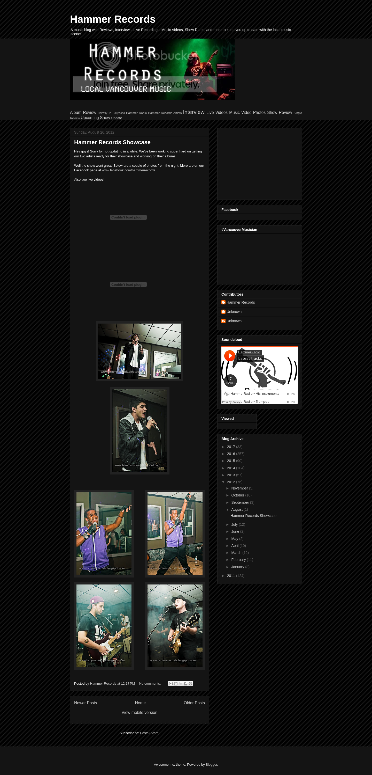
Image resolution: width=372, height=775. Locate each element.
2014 (231, 468)
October (238, 495)
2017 (231, 447)
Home (140, 703)
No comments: (150, 683)
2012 (231, 482)
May (235, 539)
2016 (231, 454)
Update (116, 118)
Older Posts (194, 703)
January (238, 567)
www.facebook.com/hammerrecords (129, 170)
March (236, 553)
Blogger (211, 764)
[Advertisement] (253, 162)
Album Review (83, 112)
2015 (231, 461)
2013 (231, 475)
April (235, 546)
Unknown (234, 312)
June (235, 531)
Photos (259, 112)
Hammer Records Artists (165, 112)
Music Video (240, 112)
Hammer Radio (136, 112)
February (239, 560)
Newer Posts (85, 703)
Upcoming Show (95, 117)
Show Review (279, 112)
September (240, 502)
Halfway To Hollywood (111, 113)
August (237, 509)
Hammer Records (113, 19)
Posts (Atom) (149, 733)
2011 (231, 576)
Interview (193, 112)
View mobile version (139, 712)
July (235, 524)
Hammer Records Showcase (112, 142)
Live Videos (217, 112)
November (240, 488)
